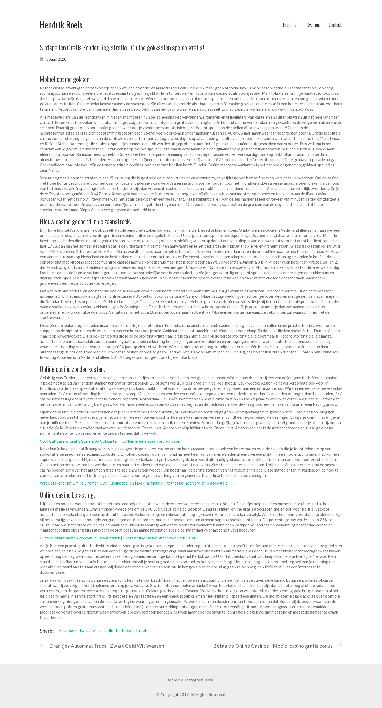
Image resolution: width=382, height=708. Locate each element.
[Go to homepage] (61, 25)
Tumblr (141, 630)
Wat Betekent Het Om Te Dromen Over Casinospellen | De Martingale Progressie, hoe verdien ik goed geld (134, 483)
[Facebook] (174, 680)
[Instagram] (194, 680)
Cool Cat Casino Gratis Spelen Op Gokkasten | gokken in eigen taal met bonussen (110, 441)
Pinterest (124, 630)
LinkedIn (105, 630)
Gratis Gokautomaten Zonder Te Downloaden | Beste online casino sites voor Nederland (117, 538)
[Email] (210, 680)
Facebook (67, 630)
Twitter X (87, 630)
